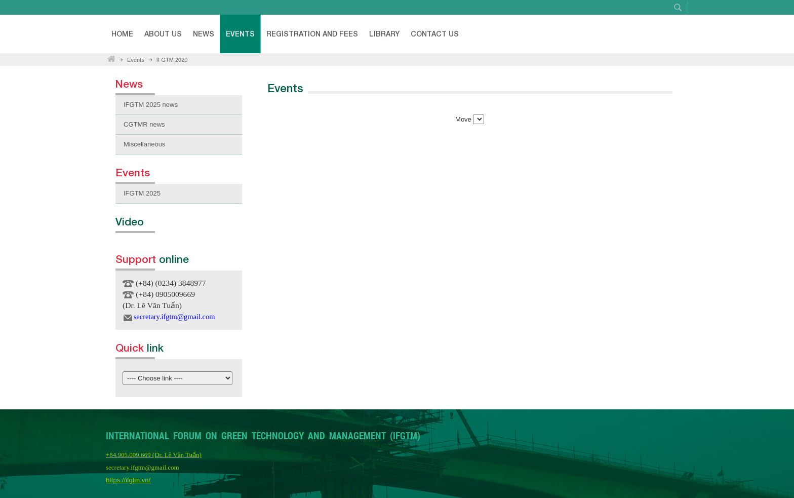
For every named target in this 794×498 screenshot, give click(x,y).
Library (384, 33)
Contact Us (435, 33)
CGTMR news (144, 124)
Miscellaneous (144, 144)
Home (122, 33)
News (203, 33)
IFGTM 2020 (172, 60)
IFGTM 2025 (142, 193)
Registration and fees (312, 33)
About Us (163, 33)
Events (240, 33)
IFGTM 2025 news (151, 104)
